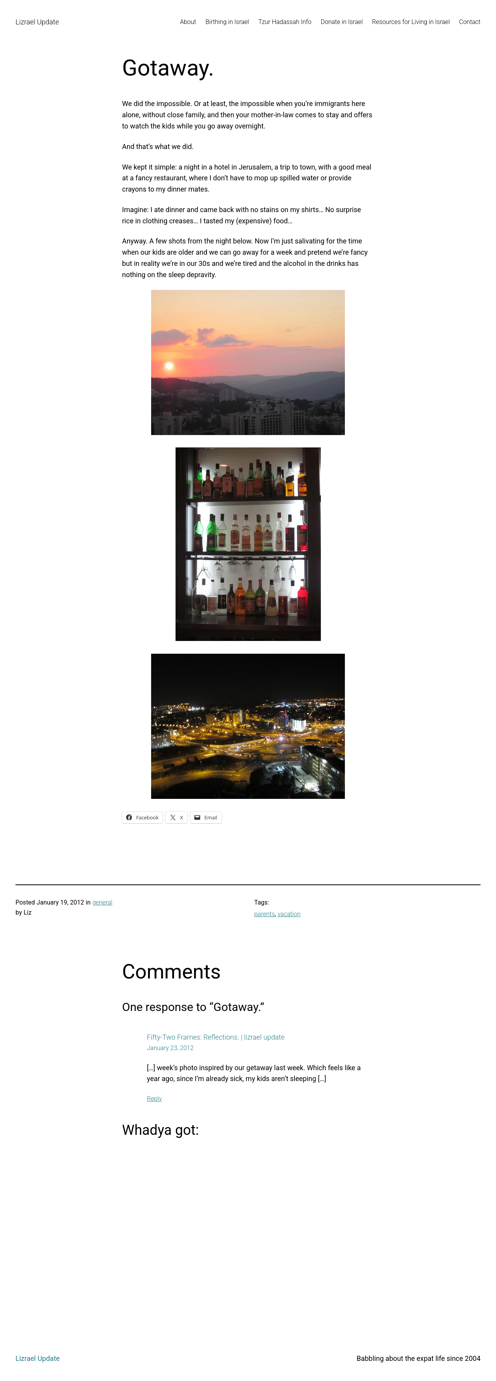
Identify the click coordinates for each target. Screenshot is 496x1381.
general (102, 902)
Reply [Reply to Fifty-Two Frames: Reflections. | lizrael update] (154, 1098)
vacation (288, 914)
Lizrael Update (37, 22)
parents (264, 914)
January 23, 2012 (170, 1048)
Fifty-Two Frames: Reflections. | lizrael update (215, 1037)
